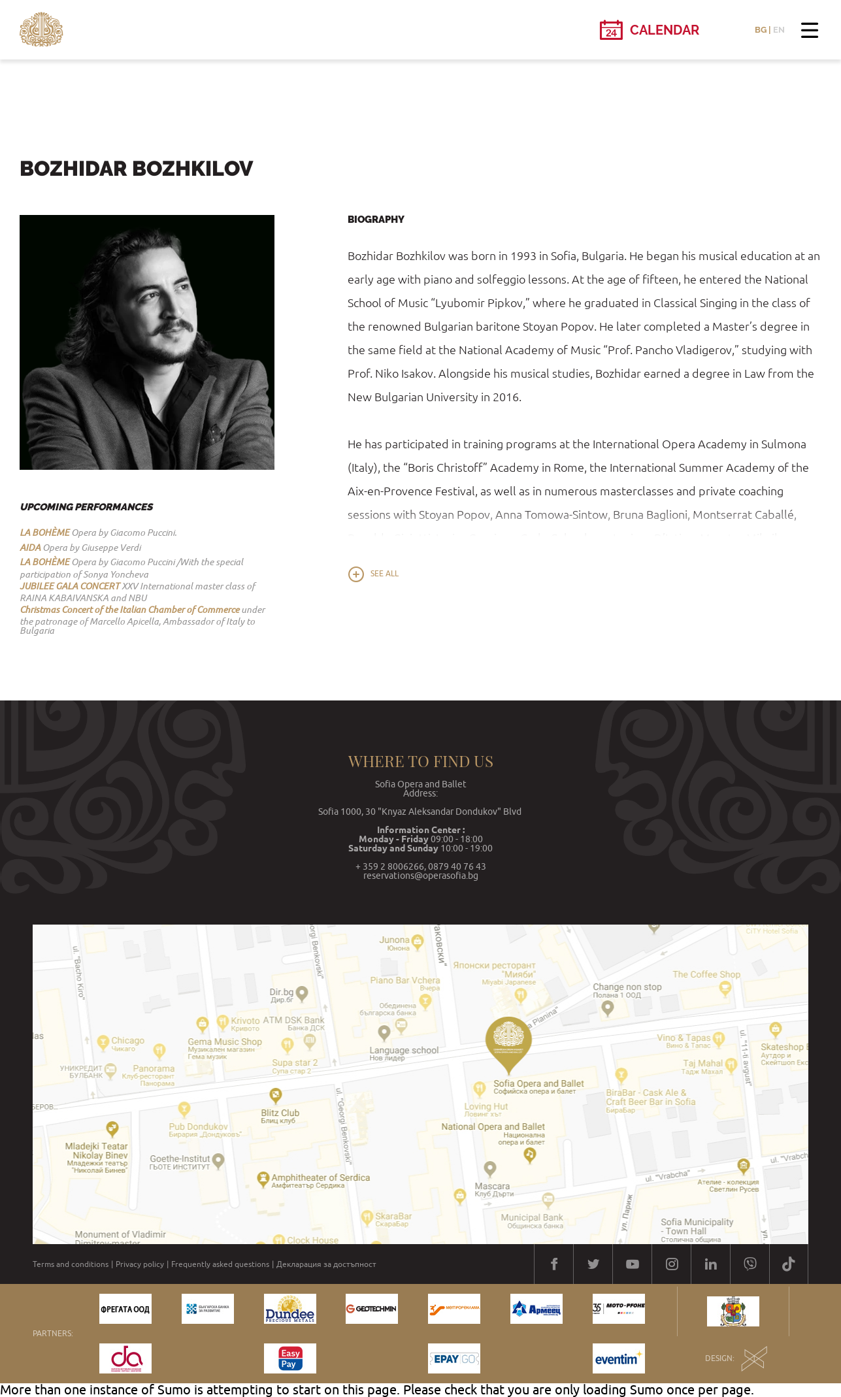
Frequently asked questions (220, 1264)
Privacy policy (140, 1264)
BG (761, 29)
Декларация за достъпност (326, 1264)
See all (385, 573)
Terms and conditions (70, 1264)
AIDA (30, 547)
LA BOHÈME (44, 532)
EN (779, 29)
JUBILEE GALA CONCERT (70, 586)
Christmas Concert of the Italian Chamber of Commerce (129, 609)
